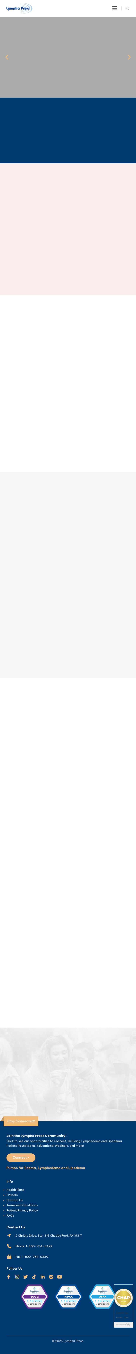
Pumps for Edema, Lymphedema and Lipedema (45, 1168)
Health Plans (15, 1190)
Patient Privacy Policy (22, 1210)
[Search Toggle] (128, 8)
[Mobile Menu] (114, 8)
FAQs (10, 1215)
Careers (12, 1195)
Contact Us (14, 1200)
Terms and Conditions (22, 1205)
